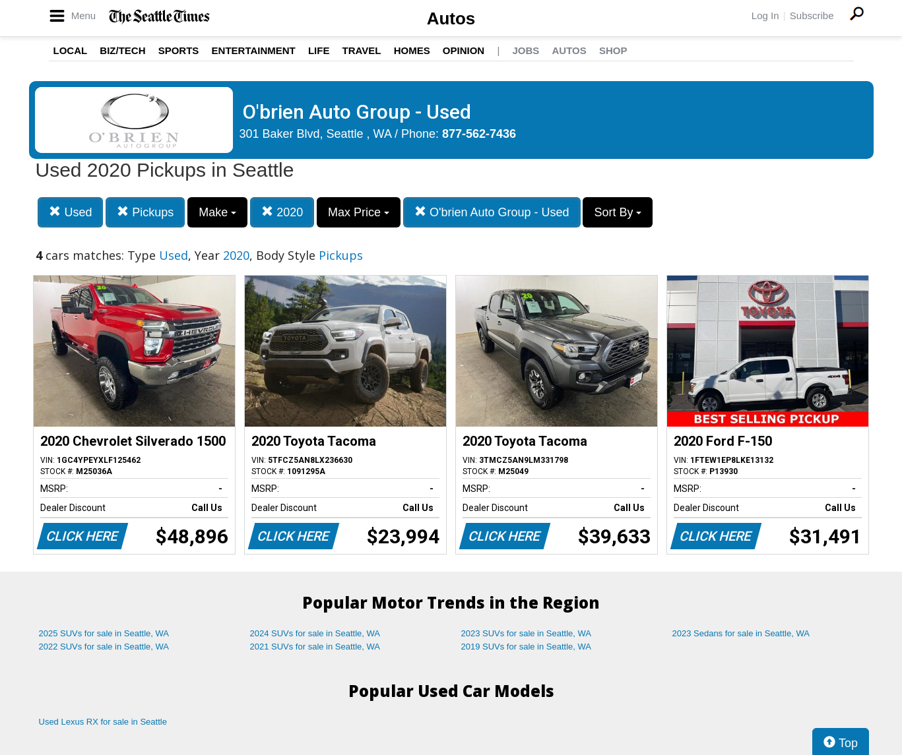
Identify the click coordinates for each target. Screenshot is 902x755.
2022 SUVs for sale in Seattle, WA (104, 646)
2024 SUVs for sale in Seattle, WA (315, 633)
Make (217, 212)
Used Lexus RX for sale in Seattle (103, 722)
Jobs (525, 50)
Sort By (617, 212)
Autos (451, 18)
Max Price (358, 212)
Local (70, 50)
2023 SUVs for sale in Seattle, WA (526, 633)
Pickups (145, 212)
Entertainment (254, 50)
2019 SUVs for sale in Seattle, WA (526, 646)
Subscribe (812, 15)
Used (70, 212)
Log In (765, 15)
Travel (361, 50)
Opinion (463, 50)
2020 (282, 212)
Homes (412, 50)
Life (319, 50)
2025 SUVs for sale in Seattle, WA (104, 633)
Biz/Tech (122, 50)
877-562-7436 (479, 133)
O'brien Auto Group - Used (491, 212)
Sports (178, 50)
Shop (613, 50)
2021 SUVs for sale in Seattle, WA (315, 646)
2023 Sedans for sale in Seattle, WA (741, 633)
